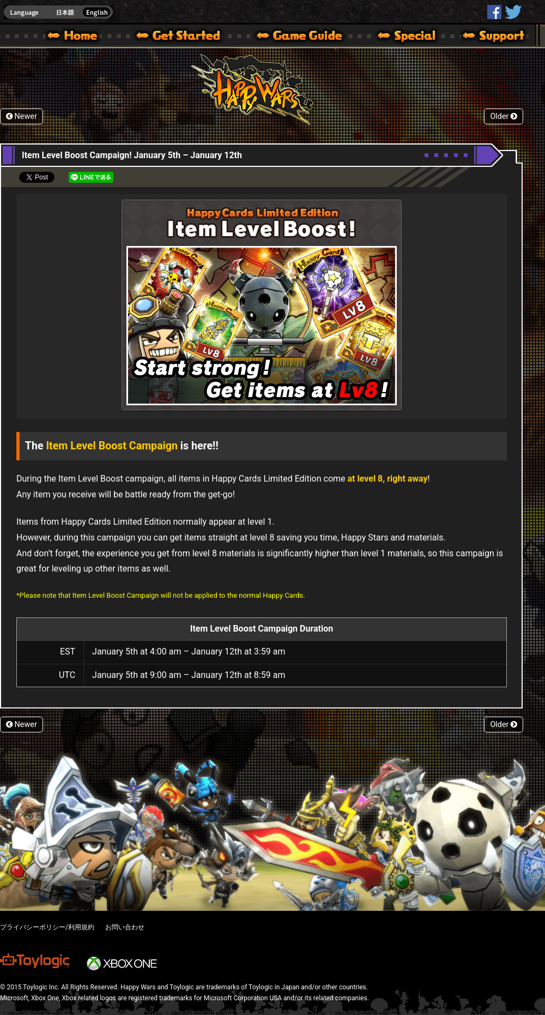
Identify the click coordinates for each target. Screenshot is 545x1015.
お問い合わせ (124, 927)
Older (503, 116)
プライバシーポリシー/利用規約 (47, 927)
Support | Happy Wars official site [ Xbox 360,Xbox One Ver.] (484, 37)
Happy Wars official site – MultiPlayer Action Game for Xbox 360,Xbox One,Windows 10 (75, 37)
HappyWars (494, 12)
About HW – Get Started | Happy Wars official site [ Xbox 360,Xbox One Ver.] (187, 37)
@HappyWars (513, 12)
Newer (21, 116)
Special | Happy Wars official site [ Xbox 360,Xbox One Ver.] (403, 37)
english (58, 12)
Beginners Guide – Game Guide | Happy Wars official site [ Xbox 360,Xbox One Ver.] (307, 37)
